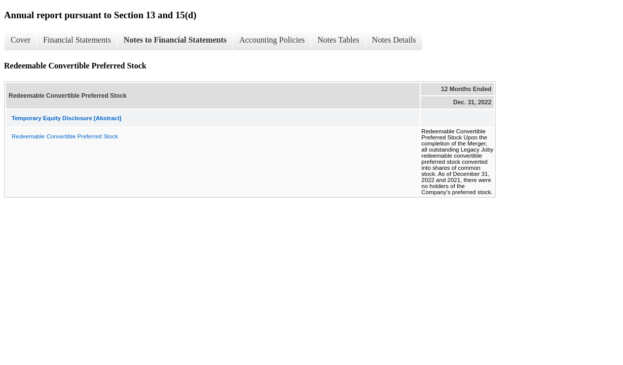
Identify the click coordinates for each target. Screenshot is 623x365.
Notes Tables (338, 39)
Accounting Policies (272, 39)
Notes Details (394, 39)
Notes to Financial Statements (175, 39)
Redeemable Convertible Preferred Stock (65, 136)
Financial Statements (77, 39)
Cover (20, 39)
